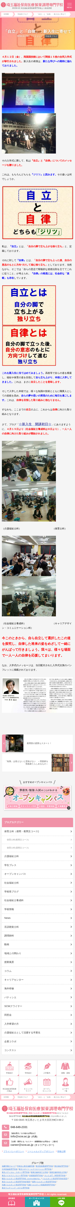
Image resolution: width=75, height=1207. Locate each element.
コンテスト (10, 1050)
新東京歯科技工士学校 (39, 1172)
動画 (6, 944)
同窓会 (8, 1014)
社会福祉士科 (11, 882)
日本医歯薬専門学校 (9, 1169)
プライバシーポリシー (13, 1151)
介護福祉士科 (11, 856)
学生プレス (10, 865)
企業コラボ (10, 1041)
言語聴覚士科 (11, 926)
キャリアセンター (14, 979)
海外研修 (9, 988)
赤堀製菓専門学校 (36, 1175)
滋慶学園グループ (9, 1166)
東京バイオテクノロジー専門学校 (15, 1175)
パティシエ (10, 997)
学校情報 (9, 909)
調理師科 (9, 935)
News (7, 918)
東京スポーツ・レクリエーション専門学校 (35, 1169)
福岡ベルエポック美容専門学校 (44, 1182)
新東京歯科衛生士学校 (58, 1172)
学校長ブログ (51, 36)
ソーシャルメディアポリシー (40, 1151)
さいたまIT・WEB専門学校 (54, 1175)
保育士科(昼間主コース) (18, 848)
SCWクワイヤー (13, 1006)
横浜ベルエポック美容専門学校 (21, 1179)
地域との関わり (12, 953)
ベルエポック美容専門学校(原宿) (55, 1179)
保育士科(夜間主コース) (18, 840)
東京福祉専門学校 (61, 1166)
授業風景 (9, 962)
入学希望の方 (11, 1023)
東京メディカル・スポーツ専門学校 (15, 1172)
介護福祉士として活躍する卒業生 (22, 1032)
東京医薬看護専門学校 (44, 1166)
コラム (8, 971)
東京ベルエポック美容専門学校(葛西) (16, 1182)
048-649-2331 (15, 1127)
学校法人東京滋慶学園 (25, 1166)
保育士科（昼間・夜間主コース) (21, 831)
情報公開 (61, 1151)
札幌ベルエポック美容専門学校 (14, 1185)
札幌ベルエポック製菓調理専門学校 (41, 1185)
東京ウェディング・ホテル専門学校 (15, 1188)
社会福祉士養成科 (14, 900)
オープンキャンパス (15, 873)
